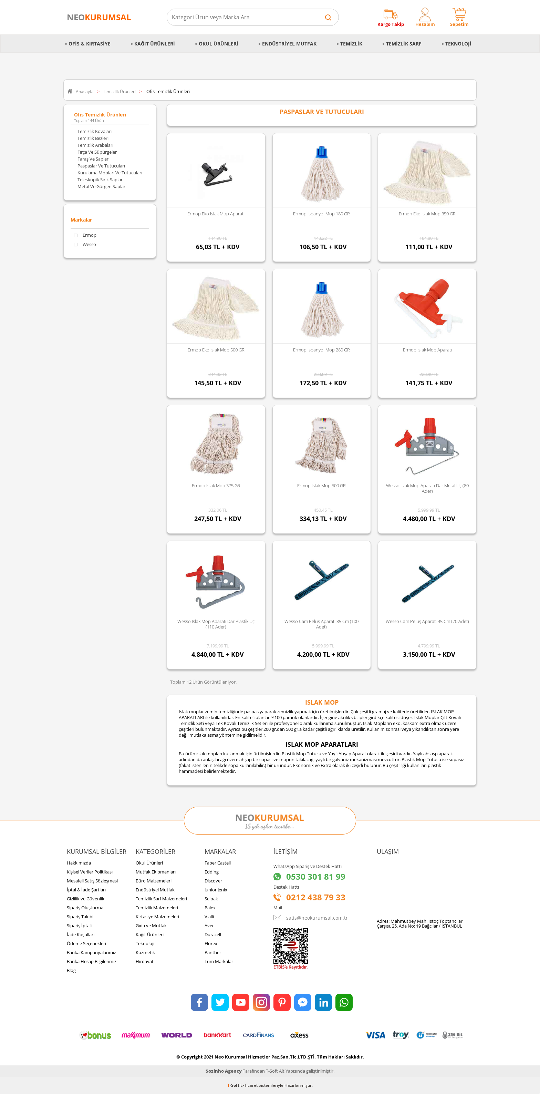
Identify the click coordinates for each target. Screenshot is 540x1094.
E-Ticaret (249, 1085)
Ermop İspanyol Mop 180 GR (321, 213)
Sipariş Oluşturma (85, 907)
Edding (212, 872)
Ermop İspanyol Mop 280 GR (321, 349)
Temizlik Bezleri (92, 138)
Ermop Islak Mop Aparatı (427, 349)
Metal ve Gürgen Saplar (101, 186)
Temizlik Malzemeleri (157, 907)
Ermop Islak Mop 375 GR (216, 485)
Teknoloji (458, 43)
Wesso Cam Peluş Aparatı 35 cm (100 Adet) (321, 624)
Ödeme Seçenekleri (86, 943)
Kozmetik (145, 952)
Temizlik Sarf (404, 43)
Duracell (213, 934)
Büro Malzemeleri (154, 880)
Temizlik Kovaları (94, 131)
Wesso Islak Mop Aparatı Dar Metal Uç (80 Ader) (427, 488)
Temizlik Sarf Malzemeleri (161, 898)
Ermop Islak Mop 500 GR (321, 485)
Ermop (85, 235)
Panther (213, 952)
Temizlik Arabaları (95, 145)
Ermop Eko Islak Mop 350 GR (427, 213)
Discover (213, 880)
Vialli (209, 916)
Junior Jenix (216, 889)
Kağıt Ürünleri (154, 43)
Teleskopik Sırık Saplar (100, 179)
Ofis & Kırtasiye (90, 43)
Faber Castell (218, 863)
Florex (211, 943)
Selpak (211, 898)
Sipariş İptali (79, 925)
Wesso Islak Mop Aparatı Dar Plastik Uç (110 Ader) (216, 624)
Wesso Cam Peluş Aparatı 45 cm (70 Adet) (427, 621)
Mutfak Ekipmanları (156, 872)
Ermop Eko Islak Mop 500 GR (216, 349)
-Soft (233, 1085)
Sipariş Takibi (80, 916)
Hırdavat (145, 961)
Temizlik (351, 43)
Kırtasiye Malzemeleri (157, 916)
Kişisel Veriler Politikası (90, 872)
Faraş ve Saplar (92, 159)
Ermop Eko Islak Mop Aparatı (216, 213)
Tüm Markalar (219, 961)
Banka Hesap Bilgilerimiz (91, 961)
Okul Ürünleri (218, 43)
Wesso (85, 244)
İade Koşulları (80, 934)
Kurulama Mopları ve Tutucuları (109, 173)
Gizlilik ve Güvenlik (85, 898)
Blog (71, 970)
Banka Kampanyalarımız (91, 952)
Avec (209, 925)
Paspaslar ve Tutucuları (101, 166)
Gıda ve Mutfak (151, 925)
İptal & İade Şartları (86, 889)
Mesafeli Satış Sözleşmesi (92, 880)
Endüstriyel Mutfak (289, 43)
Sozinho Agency (224, 1071)
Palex (210, 907)
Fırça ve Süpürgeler (97, 152)
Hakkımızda (79, 863)
